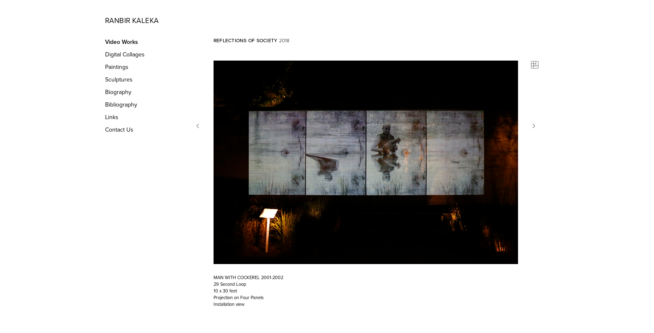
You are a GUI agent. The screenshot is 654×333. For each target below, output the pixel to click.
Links (111, 117)
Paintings (116, 67)
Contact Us (119, 129)
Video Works (121, 42)
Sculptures (119, 79)
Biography (118, 92)
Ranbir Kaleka (131, 20)
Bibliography (121, 104)
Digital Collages (125, 54)
